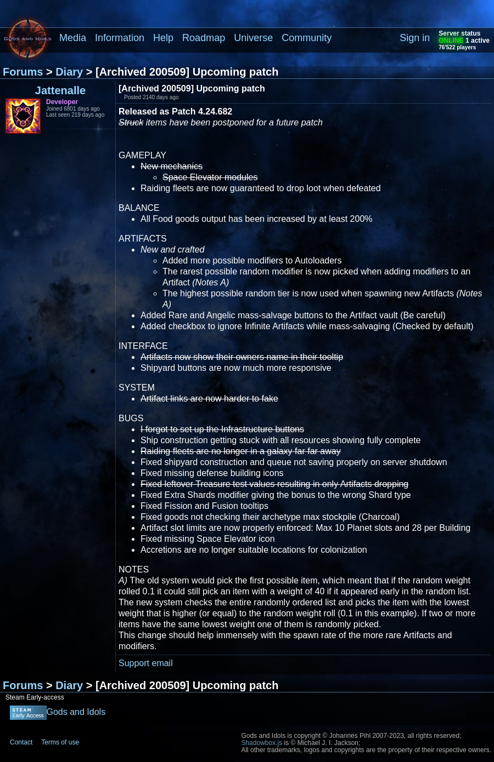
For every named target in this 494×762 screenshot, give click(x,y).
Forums (23, 72)
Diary (69, 72)
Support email (146, 663)
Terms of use (60, 742)
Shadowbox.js (261, 743)
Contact (21, 742)
